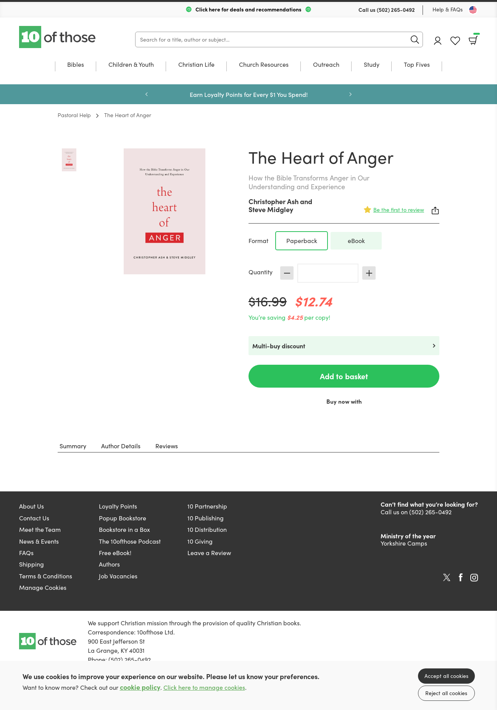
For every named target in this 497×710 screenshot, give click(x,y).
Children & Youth (131, 64)
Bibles (75, 64)
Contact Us (34, 518)
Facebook (461, 577)
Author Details (120, 446)
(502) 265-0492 (396, 9)
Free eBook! (115, 553)
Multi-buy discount (278, 345)
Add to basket (344, 376)
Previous (146, 94)
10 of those (58, 37)
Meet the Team (40, 529)
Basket (476, 38)
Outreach (326, 64)
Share (435, 210)
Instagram (474, 577)
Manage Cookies (42, 587)
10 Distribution (207, 529)
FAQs (26, 553)
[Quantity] (327, 273)
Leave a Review (209, 553)
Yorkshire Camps (404, 543)
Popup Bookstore (122, 518)
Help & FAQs (447, 9)
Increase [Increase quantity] (369, 273)
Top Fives (417, 64)
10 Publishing (205, 518)
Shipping (31, 564)
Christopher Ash (273, 201)
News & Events (39, 541)
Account (438, 41)
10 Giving (200, 541)
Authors (109, 564)
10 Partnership (207, 506)
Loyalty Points (118, 506)
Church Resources (264, 64)
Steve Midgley (270, 209)
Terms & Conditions (45, 576)
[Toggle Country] (473, 10)
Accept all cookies (446, 675)
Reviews (166, 446)
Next (350, 94)
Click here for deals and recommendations (248, 9)
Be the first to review (398, 209)
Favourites (455, 41)
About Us (31, 506)
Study (371, 64)
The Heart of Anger (127, 115)
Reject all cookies (446, 693)
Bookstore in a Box (124, 529)
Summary (73, 446)
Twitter (446, 577)
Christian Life (196, 64)
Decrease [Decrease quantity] (287, 273)
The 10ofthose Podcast (130, 541)
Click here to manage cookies (204, 687)
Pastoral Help (74, 115)
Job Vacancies (118, 576)
